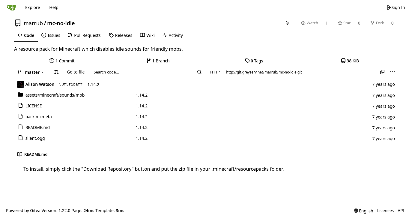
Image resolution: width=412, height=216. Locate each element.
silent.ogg (35, 138)
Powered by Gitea (23, 210)
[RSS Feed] (287, 23)
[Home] (11, 7)
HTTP (215, 72)
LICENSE (33, 106)
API (401, 210)
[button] (56, 72)
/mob (55, 95)
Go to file (76, 72)
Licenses (385, 210)
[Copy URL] (382, 72)
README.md (37, 127)
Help (53, 7)
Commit (61, 61)
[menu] (392, 72)
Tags (254, 61)
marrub (33, 23)
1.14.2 (93, 84)
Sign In (396, 7)
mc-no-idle (61, 23)
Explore (32, 7)
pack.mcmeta (38, 116)
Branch (158, 61)
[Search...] (199, 72)
